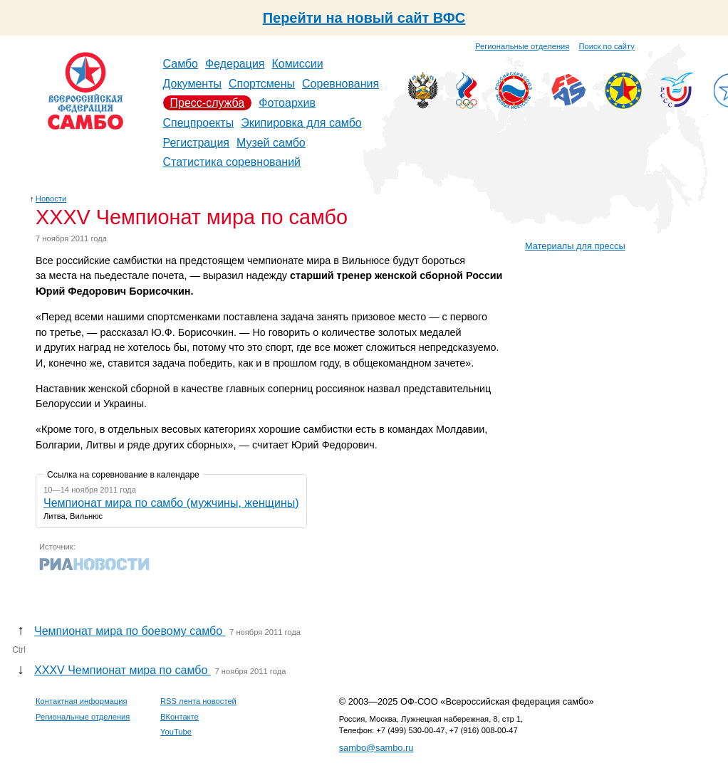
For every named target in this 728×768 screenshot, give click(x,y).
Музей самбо (271, 143)
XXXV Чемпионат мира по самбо (122, 670)
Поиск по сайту (607, 46)
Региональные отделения (522, 46)
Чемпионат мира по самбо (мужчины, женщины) (171, 503)
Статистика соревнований (232, 162)
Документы (192, 84)
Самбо (181, 64)
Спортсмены (262, 84)
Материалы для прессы (575, 246)
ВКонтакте (179, 716)
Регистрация (196, 143)
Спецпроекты (198, 123)
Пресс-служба (207, 103)
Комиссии (297, 64)
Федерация (235, 64)
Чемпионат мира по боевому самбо (129, 631)
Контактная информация (82, 701)
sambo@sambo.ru (376, 747)
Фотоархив (287, 103)
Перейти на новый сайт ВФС (364, 18)
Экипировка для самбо (301, 123)
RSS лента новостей (198, 701)
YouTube (176, 731)
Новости (51, 198)
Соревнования (340, 84)
